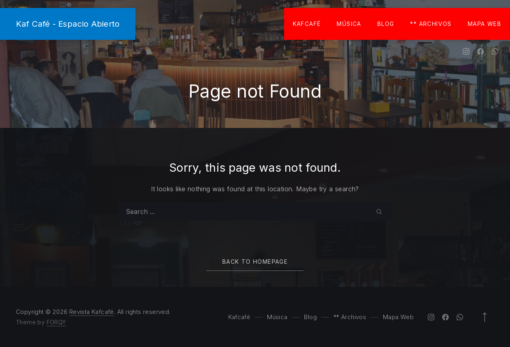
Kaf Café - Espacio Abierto (68, 24)
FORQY (56, 322)
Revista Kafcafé (91, 312)
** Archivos (430, 23)
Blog (385, 23)
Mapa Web (484, 23)
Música (349, 23)
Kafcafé (307, 23)
